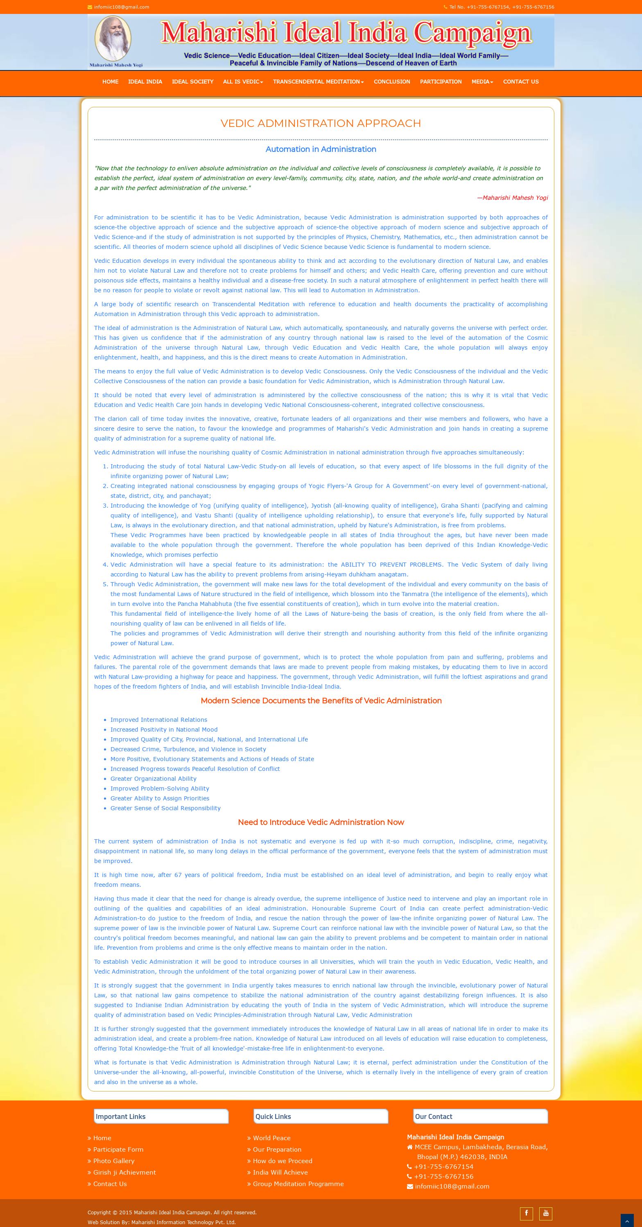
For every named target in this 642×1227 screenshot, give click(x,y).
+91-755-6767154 (444, 1166)
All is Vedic (243, 81)
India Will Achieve (280, 1172)
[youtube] (546, 1212)
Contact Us (521, 81)
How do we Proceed (282, 1160)
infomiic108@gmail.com (451, 1186)
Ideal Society (192, 81)
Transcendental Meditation (318, 81)
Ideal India (145, 81)
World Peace (272, 1137)
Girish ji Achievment (124, 1172)
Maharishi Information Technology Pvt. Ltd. (183, 1222)
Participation (441, 81)
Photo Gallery (114, 1160)
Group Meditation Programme (298, 1183)
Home (110, 81)
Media (482, 81)
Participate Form (118, 1149)
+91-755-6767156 (444, 1176)
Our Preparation (277, 1149)
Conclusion (392, 81)
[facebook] (526, 1212)
